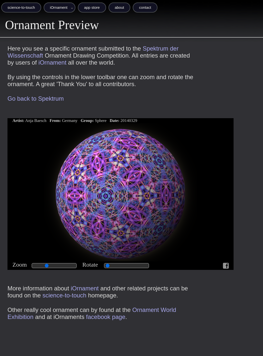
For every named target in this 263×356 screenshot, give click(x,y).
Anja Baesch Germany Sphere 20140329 (74, 120)
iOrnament (58, 7)
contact (145, 7)
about (119, 7)
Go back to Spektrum (35, 98)
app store (92, 7)
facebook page (105, 316)
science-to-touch (21, 7)
